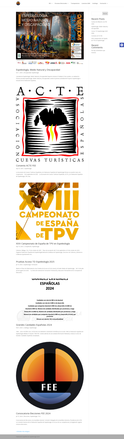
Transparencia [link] (75, 3)
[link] (122, 45)
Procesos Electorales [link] (61, 3)
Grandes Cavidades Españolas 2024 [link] (34, 324)
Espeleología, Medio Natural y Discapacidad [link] (38, 69)
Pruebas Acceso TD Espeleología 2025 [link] (35, 261)
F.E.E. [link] (39, 416)
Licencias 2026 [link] (86, 3)
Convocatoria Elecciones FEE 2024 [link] (33, 413)
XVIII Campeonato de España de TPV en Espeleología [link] (43, 243)
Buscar (105, 13)
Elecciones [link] (27, 416)
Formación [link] (103, 3)
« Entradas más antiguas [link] (23, 431)
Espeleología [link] (35, 72)
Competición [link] (28, 246)
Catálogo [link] (95, 3)
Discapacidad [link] (27, 72)
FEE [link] (50, 3)
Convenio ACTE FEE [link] (26, 165)
